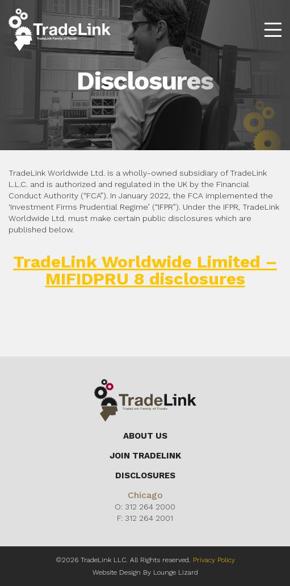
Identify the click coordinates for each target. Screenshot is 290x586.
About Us (145, 436)
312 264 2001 (149, 518)
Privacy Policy (214, 560)
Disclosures (145, 475)
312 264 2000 (150, 506)
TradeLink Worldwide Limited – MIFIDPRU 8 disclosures (145, 270)
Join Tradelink (145, 456)
